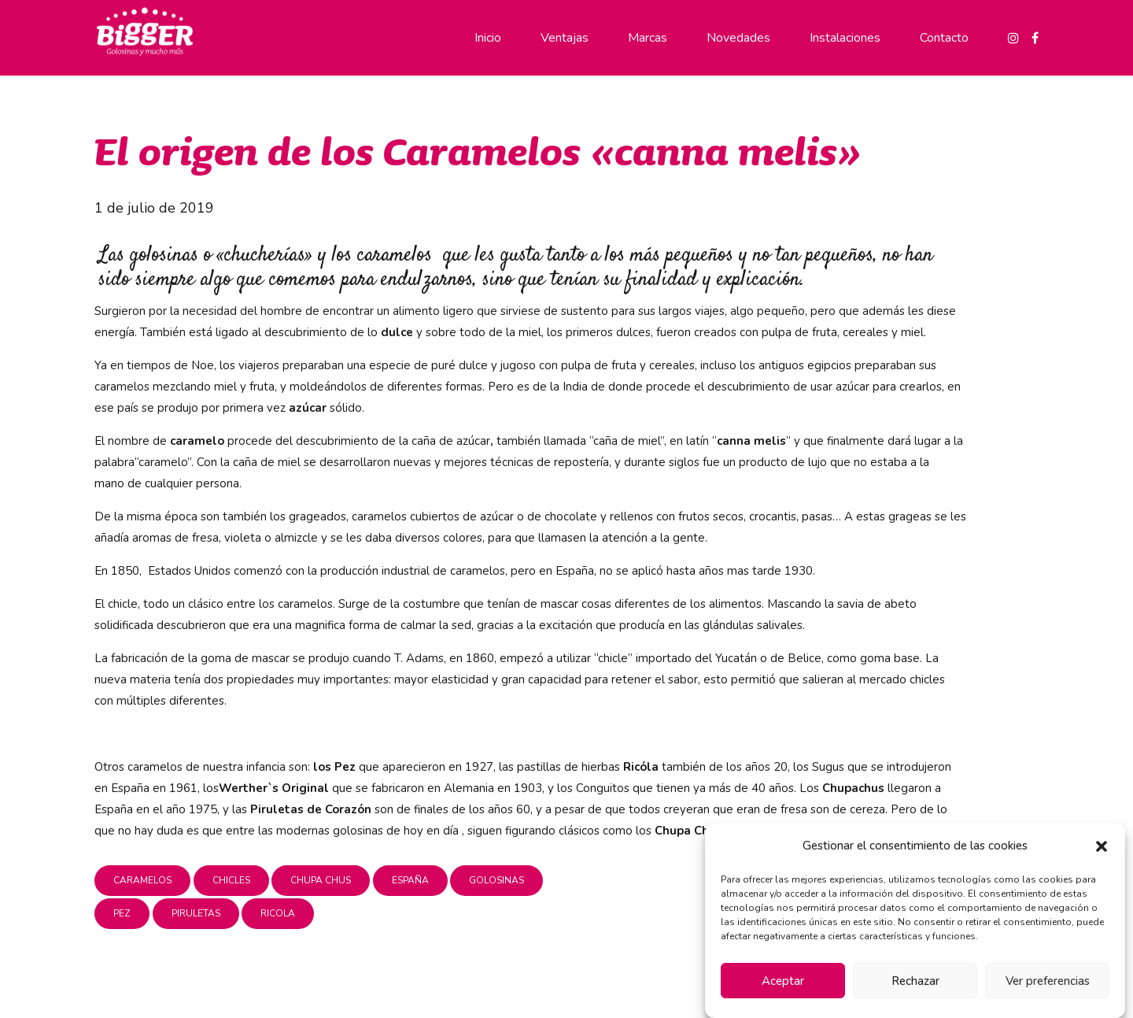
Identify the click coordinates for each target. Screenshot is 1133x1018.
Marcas (647, 37)
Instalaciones (845, 37)
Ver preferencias (1048, 981)
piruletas (196, 913)
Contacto (944, 37)
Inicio (487, 37)
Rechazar (915, 981)
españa (410, 880)
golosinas (496, 880)
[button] (1101, 846)
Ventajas (565, 37)
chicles (231, 880)
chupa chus (320, 880)
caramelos (142, 880)
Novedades (738, 37)
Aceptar (783, 981)
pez (122, 913)
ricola (277, 913)
